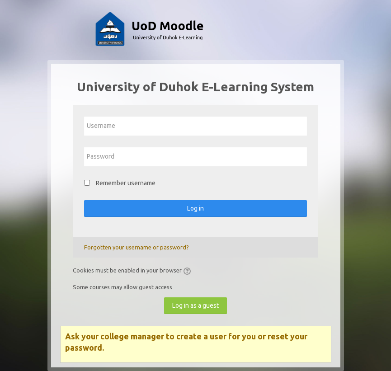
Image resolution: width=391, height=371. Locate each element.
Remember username (125, 183)
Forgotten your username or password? (136, 247)
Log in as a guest (195, 305)
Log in (195, 208)
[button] (188, 271)
